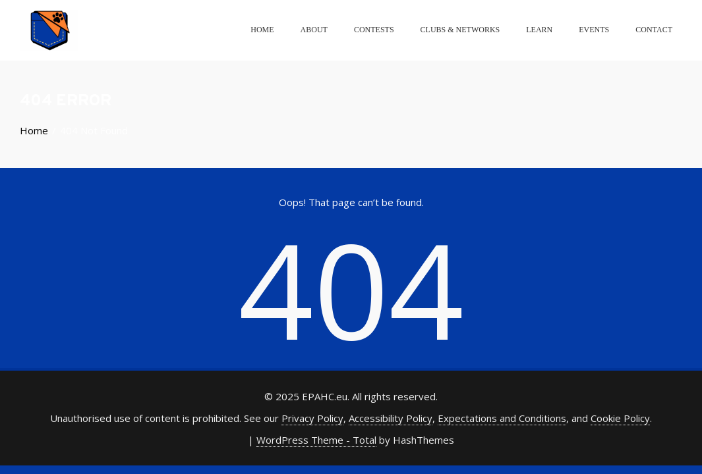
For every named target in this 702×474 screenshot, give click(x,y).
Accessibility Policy (390, 418)
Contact (653, 29)
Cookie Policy (620, 418)
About (314, 29)
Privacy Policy (312, 418)
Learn (539, 29)
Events (594, 29)
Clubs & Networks (460, 29)
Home (262, 29)
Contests (374, 29)
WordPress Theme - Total (316, 439)
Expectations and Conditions (502, 418)
